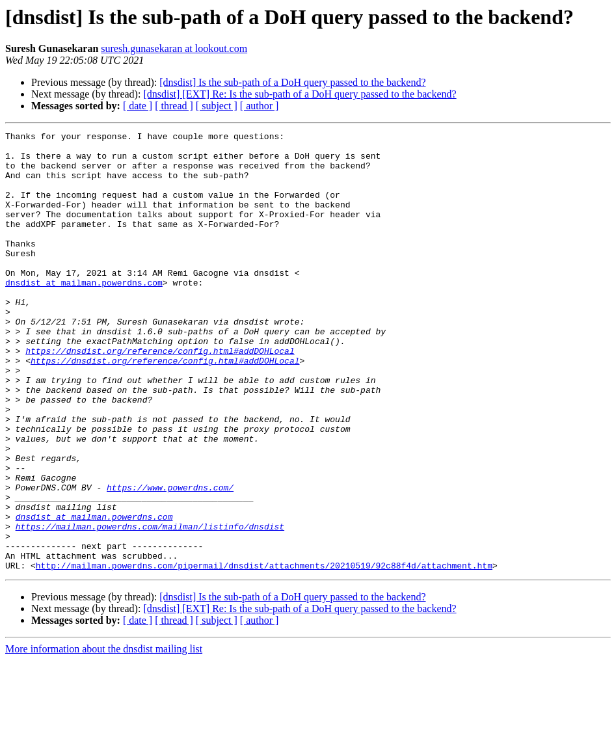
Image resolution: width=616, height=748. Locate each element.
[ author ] (259, 105)
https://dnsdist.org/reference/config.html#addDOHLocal (159, 395)
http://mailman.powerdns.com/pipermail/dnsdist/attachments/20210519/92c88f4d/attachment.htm (264, 653)
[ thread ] (174, 105)
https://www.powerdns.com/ (170, 559)
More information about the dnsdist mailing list (103, 736)
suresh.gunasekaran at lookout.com (174, 48)
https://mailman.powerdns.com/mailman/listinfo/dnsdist (150, 606)
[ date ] (137, 105)
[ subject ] (216, 105)
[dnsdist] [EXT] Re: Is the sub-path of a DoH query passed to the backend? (299, 94)
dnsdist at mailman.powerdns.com (84, 313)
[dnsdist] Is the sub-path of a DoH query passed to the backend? (292, 82)
